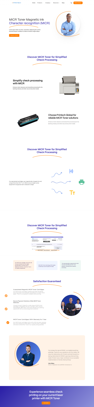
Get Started (46, 402)
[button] (40, 3)
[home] (16, 3)
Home (33, 2)
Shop (63, 2)
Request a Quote (14, 35)
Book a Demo (78, 2)
